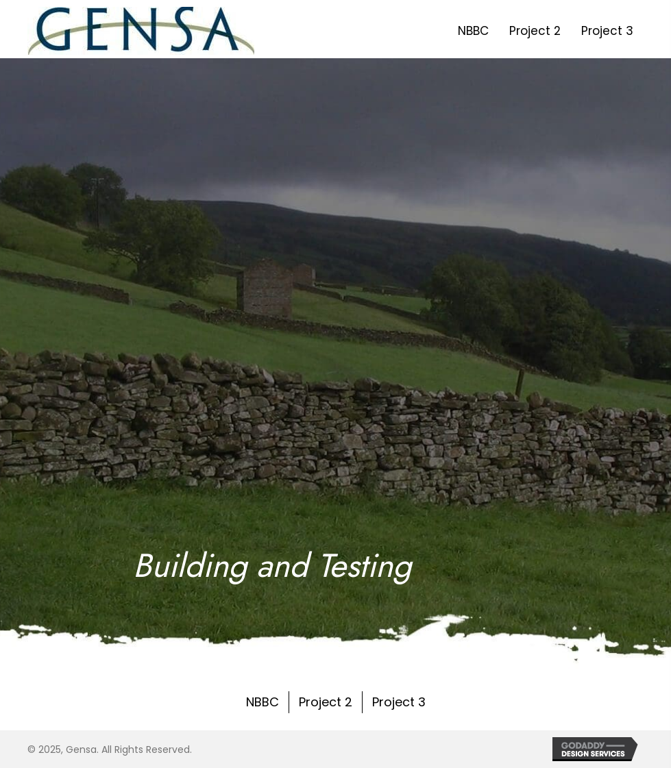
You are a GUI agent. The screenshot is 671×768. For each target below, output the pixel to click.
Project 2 (325, 701)
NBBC (262, 701)
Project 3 (399, 701)
